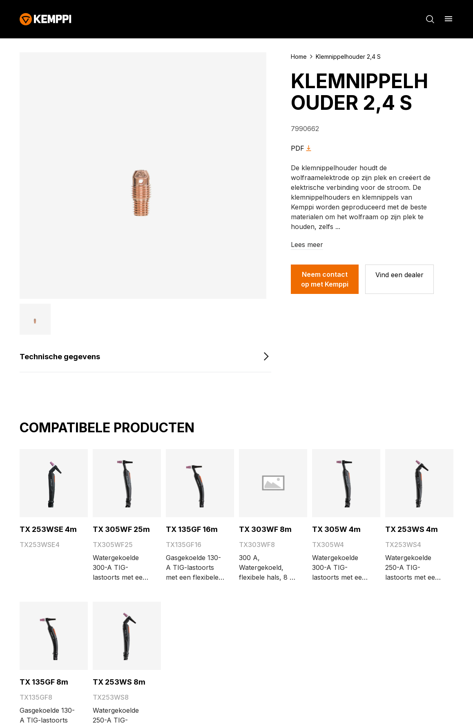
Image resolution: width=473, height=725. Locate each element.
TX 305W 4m (336, 529)
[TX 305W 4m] (346, 483)
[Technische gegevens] (145, 356)
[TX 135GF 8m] (53, 636)
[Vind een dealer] (399, 279)
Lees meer (307, 244)
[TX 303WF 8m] (273, 483)
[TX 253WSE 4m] (53, 483)
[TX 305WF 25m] (127, 483)
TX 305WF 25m (121, 529)
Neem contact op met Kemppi (324, 279)
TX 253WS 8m (119, 682)
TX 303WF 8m (265, 529)
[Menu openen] (448, 19)
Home (299, 56)
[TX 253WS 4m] (419, 483)
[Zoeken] (430, 19)
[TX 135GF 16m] (200, 483)
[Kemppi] (45, 19)
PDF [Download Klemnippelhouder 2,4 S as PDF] (302, 148)
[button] (35, 319)
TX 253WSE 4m (48, 529)
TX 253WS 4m (411, 529)
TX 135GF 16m (192, 529)
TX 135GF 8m (44, 682)
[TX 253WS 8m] (127, 636)
